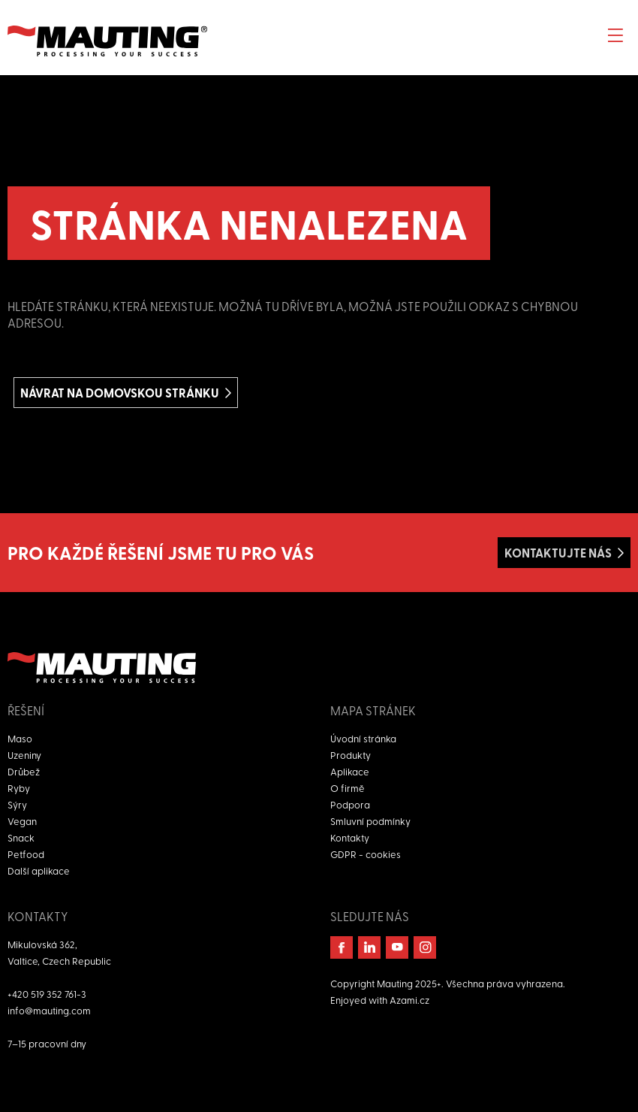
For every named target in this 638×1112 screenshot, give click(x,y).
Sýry (17, 804)
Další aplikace (39, 870)
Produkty (350, 754)
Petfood (26, 854)
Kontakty (349, 837)
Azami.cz (409, 999)
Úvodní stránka (363, 738)
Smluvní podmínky (370, 820)
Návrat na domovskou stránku (119, 392)
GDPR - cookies (365, 854)
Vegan (22, 820)
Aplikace (349, 771)
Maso (20, 738)
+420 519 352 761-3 (47, 993)
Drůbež (24, 771)
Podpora (350, 804)
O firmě (347, 787)
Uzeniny (24, 754)
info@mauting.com (49, 1010)
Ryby (19, 787)
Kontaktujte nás (558, 552)
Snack (21, 837)
